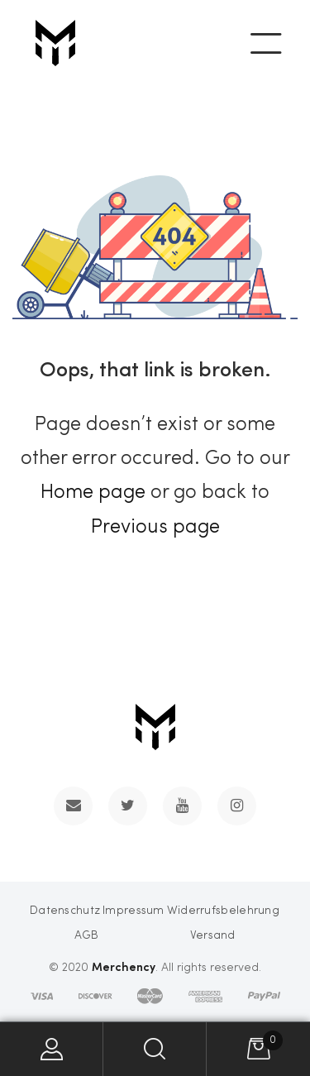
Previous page (155, 528)
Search (155, 1049)
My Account (51, 1049)
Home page (93, 493)
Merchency (123, 966)
